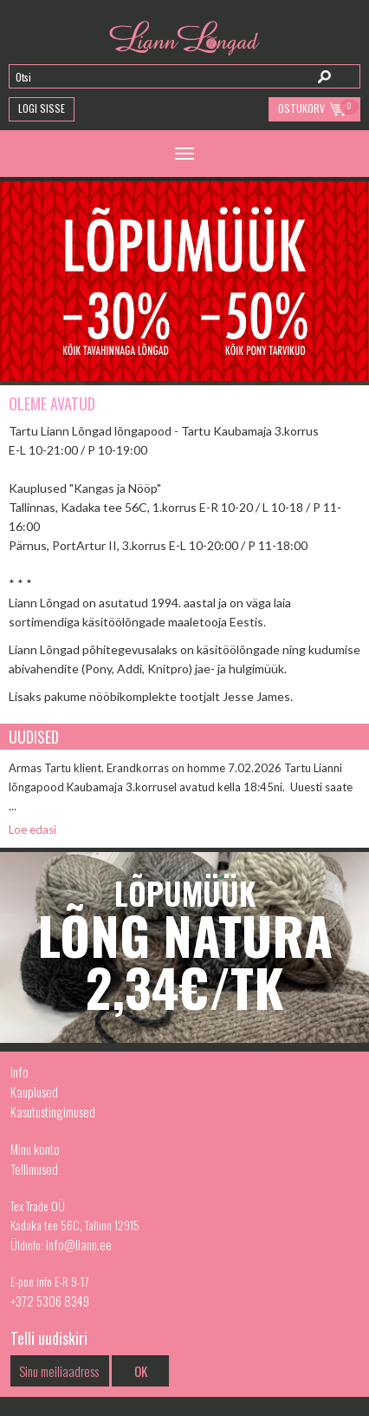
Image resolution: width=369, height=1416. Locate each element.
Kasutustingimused (52, 1111)
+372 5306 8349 (49, 1300)
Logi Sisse (41, 108)
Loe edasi (32, 829)
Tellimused (34, 1168)
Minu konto (35, 1148)
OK (140, 1370)
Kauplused (34, 1091)
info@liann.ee (79, 1244)
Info (19, 1071)
